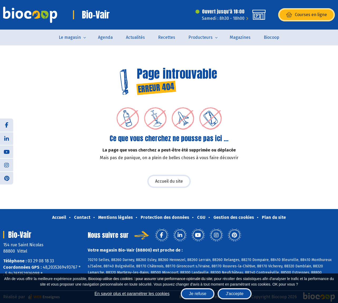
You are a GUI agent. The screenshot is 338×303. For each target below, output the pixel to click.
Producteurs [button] (200, 37)
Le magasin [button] (70, 37)
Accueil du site (169, 181)
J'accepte (234, 293)
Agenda (105, 37)
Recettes (166, 37)
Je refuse (197, 293)
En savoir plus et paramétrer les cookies (132, 293)
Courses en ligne (306, 14)
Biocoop (271, 37)
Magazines (240, 37)
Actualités (135, 37)
